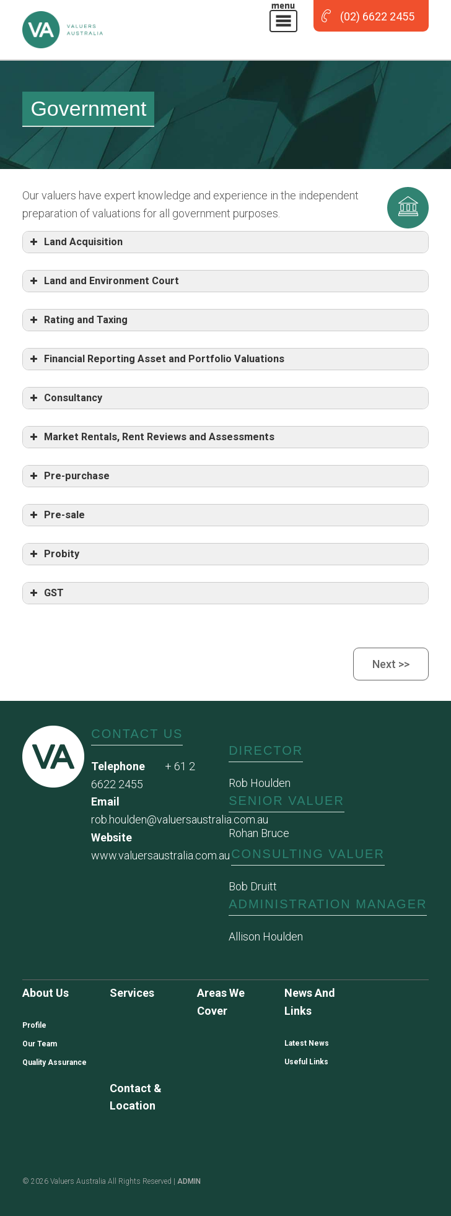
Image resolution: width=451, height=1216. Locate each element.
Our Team (39, 1044)
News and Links (309, 1001)
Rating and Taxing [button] (77, 320)
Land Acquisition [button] (75, 242)
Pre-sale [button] (56, 515)
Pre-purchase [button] (68, 476)
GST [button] (45, 593)
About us (45, 992)
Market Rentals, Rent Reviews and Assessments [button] (150, 437)
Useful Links (306, 1061)
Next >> (390, 664)
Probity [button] (53, 554)
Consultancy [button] (64, 398)
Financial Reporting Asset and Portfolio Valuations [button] (155, 359)
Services (132, 992)
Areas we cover (221, 1001)
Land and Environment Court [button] (103, 281)
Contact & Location (136, 1097)
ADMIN (189, 1181)
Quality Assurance (54, 1062)
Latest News (306, 1043)
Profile (34, 1025)
